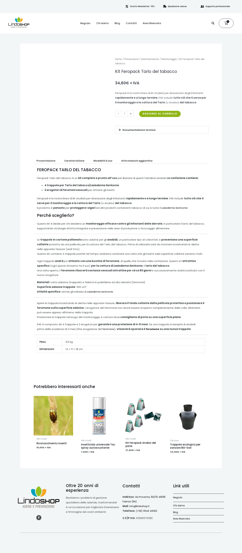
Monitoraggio (169, 59)
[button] (212, 23)
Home (118, 59)
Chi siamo (102, 23)
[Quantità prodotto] (125, 114)
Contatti (131, 23)
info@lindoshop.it (140, 507)
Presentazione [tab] (46, 161)
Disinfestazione (150, 59)
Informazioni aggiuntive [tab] (141, 161)
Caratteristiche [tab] (76, 161)
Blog (117, 23)
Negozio (85, 23)
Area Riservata (152, 23)
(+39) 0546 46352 (147, 511)
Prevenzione (131, 59)
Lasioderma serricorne (101, 292)
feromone (108, 329)
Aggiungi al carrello (162, 113)
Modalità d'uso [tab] (106, 161)
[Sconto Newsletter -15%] (127, 6)
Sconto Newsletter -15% (142, 6)
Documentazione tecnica (140, 130)
